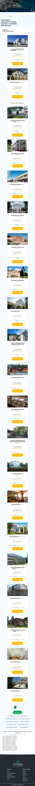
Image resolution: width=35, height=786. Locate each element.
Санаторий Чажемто (15, 598)
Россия (6, 16)
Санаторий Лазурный (15, 184)
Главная (2, 16)
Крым (8, 771)
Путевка (21, 784)
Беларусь (24, 774)
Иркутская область (22, 716)
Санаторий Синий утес (17, 473)
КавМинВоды (9, 774)
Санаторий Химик (15, 311)
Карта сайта (25, 780)
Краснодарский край (11, 773)
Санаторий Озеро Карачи (17, 215)
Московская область (11, 776)
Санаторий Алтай (15, 662)
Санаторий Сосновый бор (17, 280)
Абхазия (24, 771)
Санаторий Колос (15, 504)
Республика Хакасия (11, 727)
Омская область (24, 721)
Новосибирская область (11, 721)
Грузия (24, 776)
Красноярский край (24, 718)
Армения (24, 773)
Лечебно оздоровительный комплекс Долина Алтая (17, 343)
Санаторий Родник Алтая (17, 247)
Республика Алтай (11, 724)
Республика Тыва (23, 724)
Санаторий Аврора (14, 82)
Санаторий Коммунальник (17, 409)
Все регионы (25, 778)
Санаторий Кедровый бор (17, 153)
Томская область (23, 727)
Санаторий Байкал (15, 691)
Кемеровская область (11, 718)
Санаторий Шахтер (14, 536)
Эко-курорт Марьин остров (17, 377)
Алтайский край (11, 716)
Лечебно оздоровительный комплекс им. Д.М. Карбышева (17, 441)
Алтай (8, 778)
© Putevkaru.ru (15, 784)
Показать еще (17, 712)
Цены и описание (17, 63)
